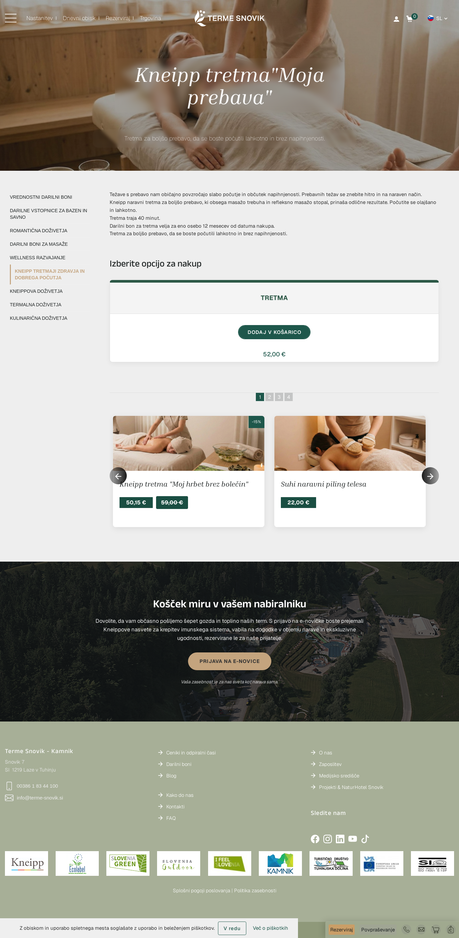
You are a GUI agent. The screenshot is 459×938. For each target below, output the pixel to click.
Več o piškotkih (270, 928)
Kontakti (175, 806)
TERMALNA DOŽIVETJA (35, 304)
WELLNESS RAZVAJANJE (38, 257)
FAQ (171, 818)
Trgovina (150, 18)
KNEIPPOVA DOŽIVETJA (36, 291)
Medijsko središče (339, 776)
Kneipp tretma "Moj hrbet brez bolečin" (184, 484)
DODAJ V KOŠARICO (274, 332)
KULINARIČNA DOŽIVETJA (38, 318)
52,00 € (274, 354)
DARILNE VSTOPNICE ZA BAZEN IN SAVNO (48, 214)
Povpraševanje (378, 929)
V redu (232, 928)
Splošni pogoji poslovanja (201, 890)
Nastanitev (39, 18)
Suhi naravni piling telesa (323, 484)
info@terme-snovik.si (34, 798)
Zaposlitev (330, 764)
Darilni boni (178, 764)
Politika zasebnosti (255, 890)
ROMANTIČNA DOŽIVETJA (38, 230)
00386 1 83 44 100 (31, 786)
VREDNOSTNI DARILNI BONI (41, 197)
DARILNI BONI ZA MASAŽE (39, 244)
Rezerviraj (341, 929)
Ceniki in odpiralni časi (191, 752)
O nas (325, 752)
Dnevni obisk (79, 18)
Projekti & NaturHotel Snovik (351, 787)
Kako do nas (180, 795)
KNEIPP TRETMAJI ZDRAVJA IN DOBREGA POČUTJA (50, 274)
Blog (171, 776)
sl (439, 18)
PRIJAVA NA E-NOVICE (230, 661)
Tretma (274, 297)
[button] (430, 475)
